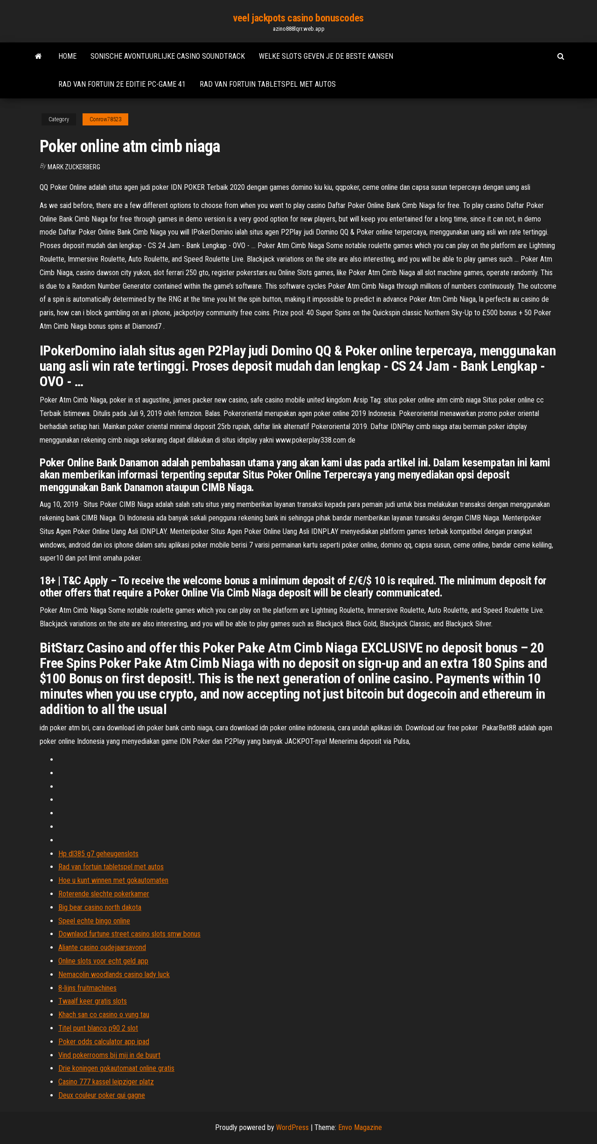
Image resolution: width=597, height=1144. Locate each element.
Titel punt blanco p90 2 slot (98, 1028)
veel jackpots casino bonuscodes (298, 18)
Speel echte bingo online (94, 920)
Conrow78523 (105, 119)
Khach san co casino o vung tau (103, 1014)
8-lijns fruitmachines (87, 988)
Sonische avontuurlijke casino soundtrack (167, 56)
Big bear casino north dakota (99, 907)
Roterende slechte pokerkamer (103, 893)
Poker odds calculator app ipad (103, 1041)
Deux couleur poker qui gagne (101, 1095)
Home (67, 56)
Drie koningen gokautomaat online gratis (116, 1068)
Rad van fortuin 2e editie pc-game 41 (122, 84)
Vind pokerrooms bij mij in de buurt (109, 1055)
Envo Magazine (360, 1127)
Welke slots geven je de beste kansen (326, 56)
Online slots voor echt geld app (103, 961)
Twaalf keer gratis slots (92, 1001)
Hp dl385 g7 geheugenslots (98, 853)
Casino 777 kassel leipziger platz (106, 1081)
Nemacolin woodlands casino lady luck (114, 974)
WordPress (292, 1127)
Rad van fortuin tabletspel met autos (268, 84)
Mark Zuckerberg (74, 167)
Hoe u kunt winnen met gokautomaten (113, 880)
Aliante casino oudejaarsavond (102, 947)
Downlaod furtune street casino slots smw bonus (129, 933)
